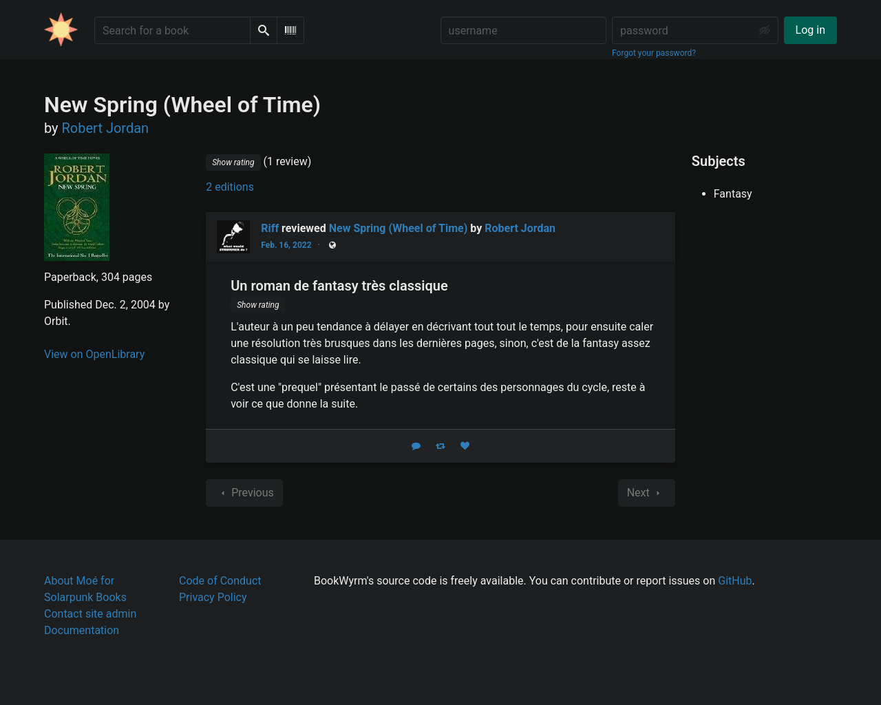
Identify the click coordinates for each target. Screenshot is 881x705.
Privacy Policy (213, 597)
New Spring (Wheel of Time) (398, 228)
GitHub (735, 580)
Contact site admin (90, 613)
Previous (244, 493)
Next (646, 493)
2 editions (230, 186)
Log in (810, 29)
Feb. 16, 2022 (286, 245)
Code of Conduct (220, 580)
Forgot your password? (654, 53)
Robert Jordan (520, 228)
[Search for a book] (172, 30)
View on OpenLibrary (94, 354)
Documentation (81, 630)
